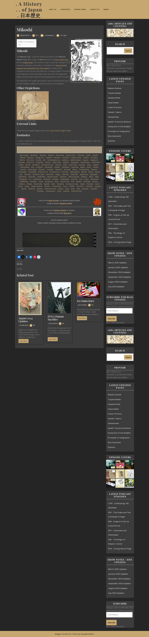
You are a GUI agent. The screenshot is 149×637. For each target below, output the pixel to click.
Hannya (47, 162)
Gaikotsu (65, 160)
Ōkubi (91, 177)
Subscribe (111, 319)
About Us (52, 9)
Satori (56, 181)
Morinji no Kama (38, 174)
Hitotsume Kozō (47, 165)
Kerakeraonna (84, 169)
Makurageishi (74, 172)
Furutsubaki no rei (53, 160)
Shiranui (95, 181)
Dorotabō (94, 157)
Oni (30, 179)
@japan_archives (66, 203)
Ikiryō (89, 165)
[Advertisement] (59, 364)
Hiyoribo (58, 165)
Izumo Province (115, 107)
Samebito (33, 181)
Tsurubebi (89, 186)
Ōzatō (86, 179)
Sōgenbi (47, 184)
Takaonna (60, 184)
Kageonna (74, 167)
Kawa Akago (32, 169)
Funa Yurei (30, 160)
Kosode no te (43, 172)
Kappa (82, 167)
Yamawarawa (50, 191)
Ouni (80, 179)
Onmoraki (46, 179)
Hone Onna (73, 165)
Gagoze (85, 160)
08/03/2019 (24, 35)
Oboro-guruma (73, 177)
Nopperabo (84, 174)
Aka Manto (34, 155)
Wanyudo (85, 189)
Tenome (47, 186)
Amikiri (88, 155)
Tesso (65, 186)
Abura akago (24, 155)
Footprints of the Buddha (119, 126)
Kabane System (114, 88)
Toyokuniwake (114, 93)
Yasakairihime (114, 98)
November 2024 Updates (119, 272)
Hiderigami (75, 162)
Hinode (27, 165)
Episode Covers (80, 9)
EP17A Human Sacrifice (56, 318)
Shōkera (22, 184)
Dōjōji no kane (76, 157)
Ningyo (57, 174)
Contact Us (94, 9)
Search (106, 9)
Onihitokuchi (37, 179)
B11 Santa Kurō (85, 301)
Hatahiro (66, 162)
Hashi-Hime (56, 162)
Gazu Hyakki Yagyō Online (60, 130)
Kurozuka (64, 172)
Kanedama (65, 167)
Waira (73, 189)
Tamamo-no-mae (71, 184)
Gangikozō (94, 160)
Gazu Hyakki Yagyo (94, 82)
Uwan (67, 189)
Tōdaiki (71, 186)
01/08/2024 (23, 325)
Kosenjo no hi (55, 172)
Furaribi (38, 160)
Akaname (43, 155)
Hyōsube (82, 165)
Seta (72, 181)
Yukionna (66, 191)
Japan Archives (53, 200)
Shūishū (111, 141)
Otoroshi (74, 179)
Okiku (97, 177)
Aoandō (95, 155)
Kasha (89, 167)
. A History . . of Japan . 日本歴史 (29, 9)
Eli (36, 35)
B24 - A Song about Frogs (119, 242)
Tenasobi (89, 184)
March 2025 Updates (117, 262)
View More (23, 340)
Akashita (51, 155)
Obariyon (63, 177)
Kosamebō (32, 172)
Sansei (41, 181)
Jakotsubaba (24, 167)
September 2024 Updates (119, 277)
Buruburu (57, 157)
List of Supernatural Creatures (59, 150)
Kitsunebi (67, 169)
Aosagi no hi (39, 157)
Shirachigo (87, 181)
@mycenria (67, 213)
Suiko (53, 184)
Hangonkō (39, 162)
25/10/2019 (53, 323)
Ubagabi (98, 186)
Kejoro (74, 169)
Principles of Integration (119, 131)
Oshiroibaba (64, 179)
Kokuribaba (22, 172)
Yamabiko (93, 189)
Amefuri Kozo (71, 155)
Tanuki (82, 184)
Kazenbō (50, 169)
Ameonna (80, 155)
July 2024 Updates (116, 286)
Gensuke (21, 162)
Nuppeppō (94, 174)
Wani (78, 189)
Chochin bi (65, 157)
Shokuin (29, 184)
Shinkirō (78, 181)
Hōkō (65, 165)
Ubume (24, 189)
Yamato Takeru (115, 112)
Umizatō (40, 189)
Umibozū (31, 189)
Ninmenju (65, 174)
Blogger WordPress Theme (66, 634)
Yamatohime (113, 117)
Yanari (59, 191)
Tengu (26, 186)
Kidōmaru (58, 169)
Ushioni (60, 189)
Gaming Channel (60, 210)
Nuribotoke (41, 177)
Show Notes (65, 9)
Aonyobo (30, 157)
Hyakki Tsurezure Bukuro (119, 122)
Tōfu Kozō (80, 186)
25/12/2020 (82, 305)
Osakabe (55, 179)
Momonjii (27, 174)
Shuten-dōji (38, 184)
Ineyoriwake (113, 102)
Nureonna (31, 177)
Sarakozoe (49, 181)
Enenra (22, 160)
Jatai (32, 167)
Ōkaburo (84, 177)
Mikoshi (84, 172)
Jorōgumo (39, 167)
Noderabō (74, 174)
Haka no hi (30, 162)
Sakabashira (24, 181)
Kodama (94, 169)
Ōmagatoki (23, 179)
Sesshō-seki (64, 181)
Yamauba (40, 191)
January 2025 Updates (118, 267)
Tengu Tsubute (36, 186)
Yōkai (41, 59)
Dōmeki (86, 157)
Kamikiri (57, 167)
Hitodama (35, 165)
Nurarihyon (23, 177)
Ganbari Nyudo (75, 160)
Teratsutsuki (56, 186)
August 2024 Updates (25, 319)
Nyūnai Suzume (52, 177)
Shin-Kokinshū (114, 136)
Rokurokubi (94, 179)
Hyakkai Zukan (28, 62)
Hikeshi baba (85, 162)
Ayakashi (49, 157)
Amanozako (60, 155)
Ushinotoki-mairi (50, 189)
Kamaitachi (49, 167)
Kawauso (41, 169)
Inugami (96, 165)
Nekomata (50, 174)
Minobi (90, 172)
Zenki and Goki (76, 191)
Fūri (44, 160)
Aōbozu (22, 157)
